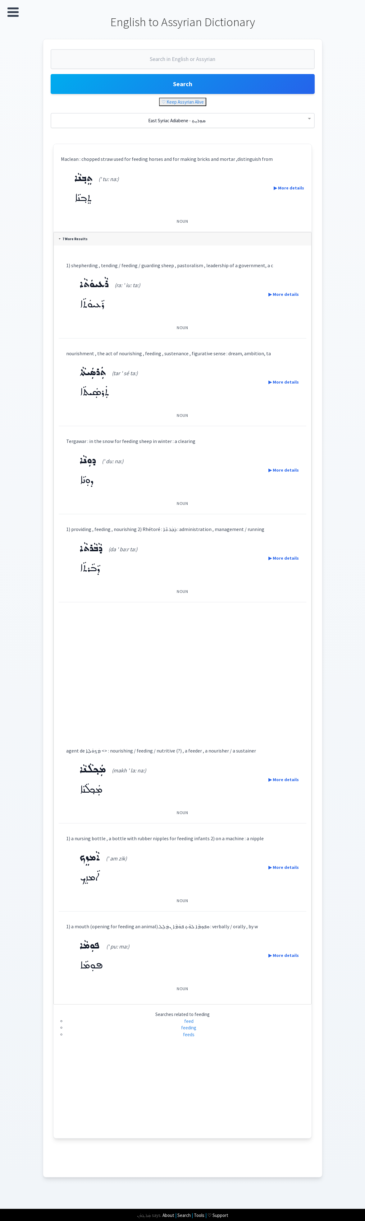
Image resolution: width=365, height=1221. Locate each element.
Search (182, 84)
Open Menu (13, 12)
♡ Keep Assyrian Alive (183, 102)
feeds (188, 1034)
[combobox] (183, 61)
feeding (188, 1028)
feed (189, 1021)
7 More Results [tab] (73, 239)
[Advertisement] (182, 669)
